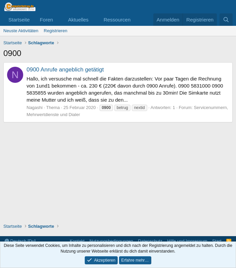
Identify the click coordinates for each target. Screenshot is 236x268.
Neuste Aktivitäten (20, 30)
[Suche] (226, 19)
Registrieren (55, 30)
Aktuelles (78, 19)
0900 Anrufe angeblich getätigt (65, 69)
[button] (58, 19)
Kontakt (77, 241)
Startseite (19, 19)
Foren (46, 19)
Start (216, 241)
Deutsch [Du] (20, 241)
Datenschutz (150, 241)
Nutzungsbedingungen (111, 241)
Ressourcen (117, 19)
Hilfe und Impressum (187, 241)
